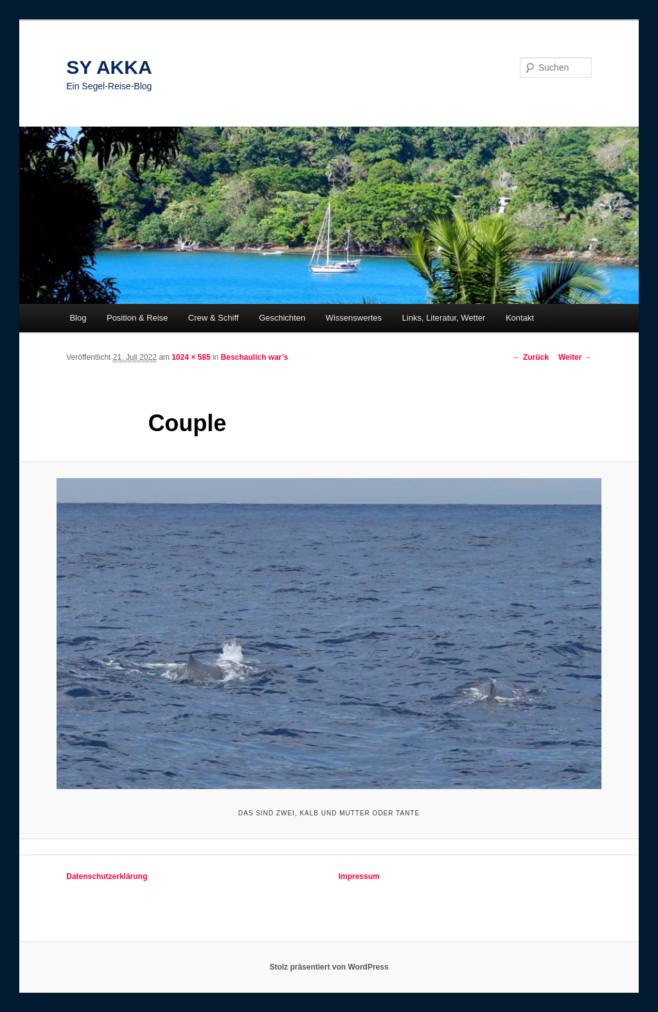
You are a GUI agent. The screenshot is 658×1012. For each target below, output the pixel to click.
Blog (77, 318)
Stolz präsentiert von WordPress (328, 967)
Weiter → (575, 357)
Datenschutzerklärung (106, 876)
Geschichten (282, 318)
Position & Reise (137, 318)
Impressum (359, 876)
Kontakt (520, 318)
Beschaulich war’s (255, 357)
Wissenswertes (354, 318)
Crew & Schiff (213, 318)
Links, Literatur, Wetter (444, 318)
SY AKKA (109, 67)
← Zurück (531, 357)
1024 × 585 (191, 357)
